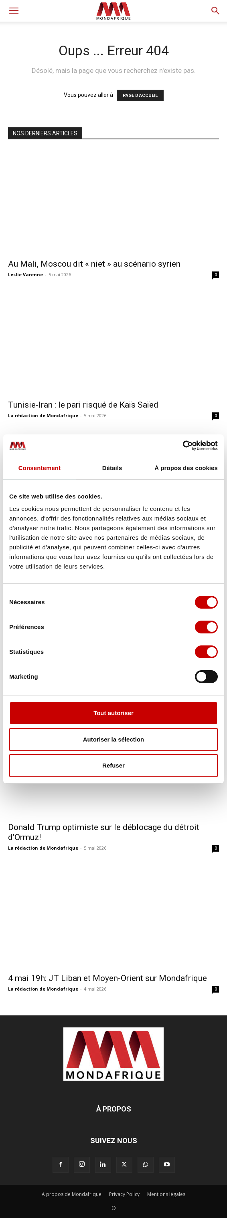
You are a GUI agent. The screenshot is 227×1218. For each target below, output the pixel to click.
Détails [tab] (112, 467)
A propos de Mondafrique (71, 1194)
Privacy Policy (124, 1194)
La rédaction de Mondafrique (43, 415)
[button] (13, 11)
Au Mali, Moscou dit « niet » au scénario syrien (94, 264)
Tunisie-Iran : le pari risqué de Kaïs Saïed (83, 405)
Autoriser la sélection (113, 739)
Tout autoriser (113, 712)
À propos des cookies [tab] (186, 467)
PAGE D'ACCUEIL (140, 95)
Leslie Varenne (25, 274)
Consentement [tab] (39, 467)
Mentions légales (166, 1194)
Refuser (113, 765)
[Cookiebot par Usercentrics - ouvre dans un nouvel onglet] (183, 445)
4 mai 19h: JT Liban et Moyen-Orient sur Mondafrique (107, 978)
